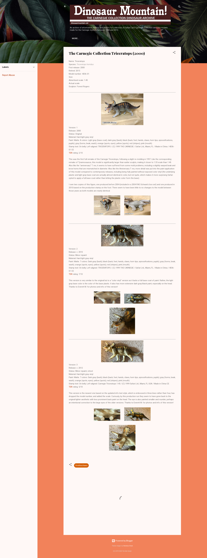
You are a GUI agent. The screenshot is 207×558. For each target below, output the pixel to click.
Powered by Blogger (122, 541)
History (76, 38)
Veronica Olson (128, 546)
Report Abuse (8, 75)
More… (123, 38)
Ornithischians (81, 465)
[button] (174, 53)
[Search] (179, 7)
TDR (70, 153)
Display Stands (106, 38)
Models (89, 38)
